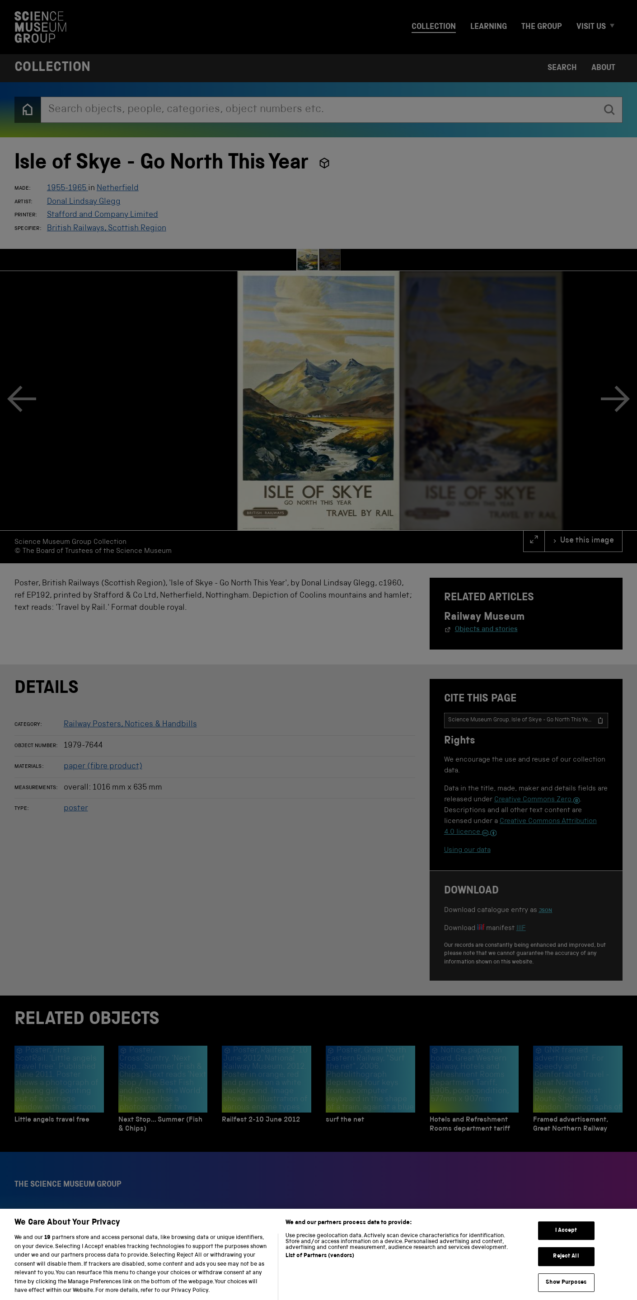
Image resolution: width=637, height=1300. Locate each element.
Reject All (566, 1265)
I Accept (566, 1240)
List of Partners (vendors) (320, 1265)
